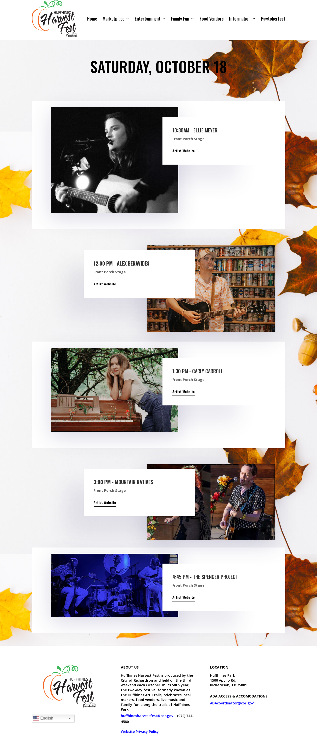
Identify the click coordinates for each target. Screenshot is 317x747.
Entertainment (147, 18)
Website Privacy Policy (140, 731)
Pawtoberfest (273, 18)
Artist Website (183, 150)
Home (92, 18)
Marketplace (113, 18)
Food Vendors (212, 18)
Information (240, 18)
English (43, 719)
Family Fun (180, 18)
